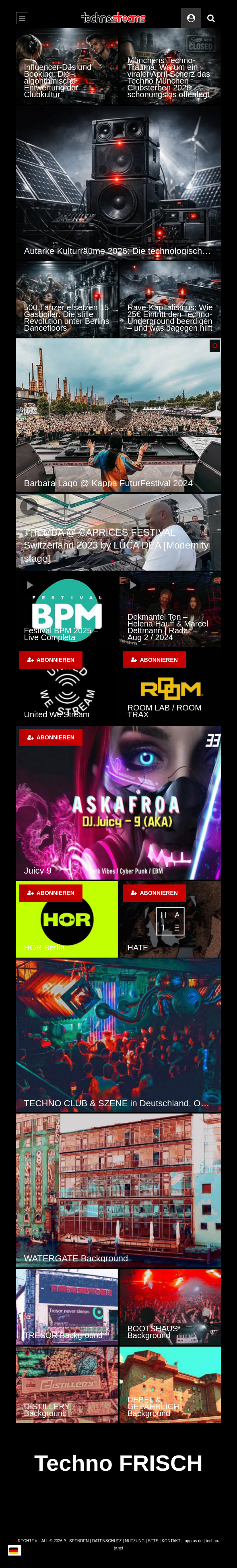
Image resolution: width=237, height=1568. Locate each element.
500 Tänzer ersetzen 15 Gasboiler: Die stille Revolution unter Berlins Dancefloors (66, 317)
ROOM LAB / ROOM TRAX (165, 711)
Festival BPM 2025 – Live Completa (61, 634)
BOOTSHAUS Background (153, 1332)
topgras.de (192, 1541)
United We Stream (57, 714)
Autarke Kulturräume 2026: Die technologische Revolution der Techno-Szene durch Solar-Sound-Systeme (118, 251)
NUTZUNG (134, 1541)
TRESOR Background (63, 1335)
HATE (138, 947)
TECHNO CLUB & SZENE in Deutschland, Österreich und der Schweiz (118, 1103)
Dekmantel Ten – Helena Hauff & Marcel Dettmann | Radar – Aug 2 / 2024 (168, 627)
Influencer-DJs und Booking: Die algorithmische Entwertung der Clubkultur (58, 81)
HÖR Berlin (44, 947)
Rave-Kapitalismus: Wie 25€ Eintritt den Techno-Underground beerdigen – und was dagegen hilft (170, 317)
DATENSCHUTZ (107, 1541)
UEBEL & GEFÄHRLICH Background (153, 1406)
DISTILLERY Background (47, 1410)
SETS (153, 1541)
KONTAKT (171, 1541)
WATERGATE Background (76, 1258)
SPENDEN (79, 1541)
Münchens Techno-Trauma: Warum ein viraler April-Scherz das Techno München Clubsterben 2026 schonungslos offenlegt (169, 77)
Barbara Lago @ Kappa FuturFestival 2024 (108, 483)
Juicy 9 (38, 870)
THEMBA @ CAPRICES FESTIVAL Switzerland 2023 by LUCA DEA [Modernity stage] (116, 545)
